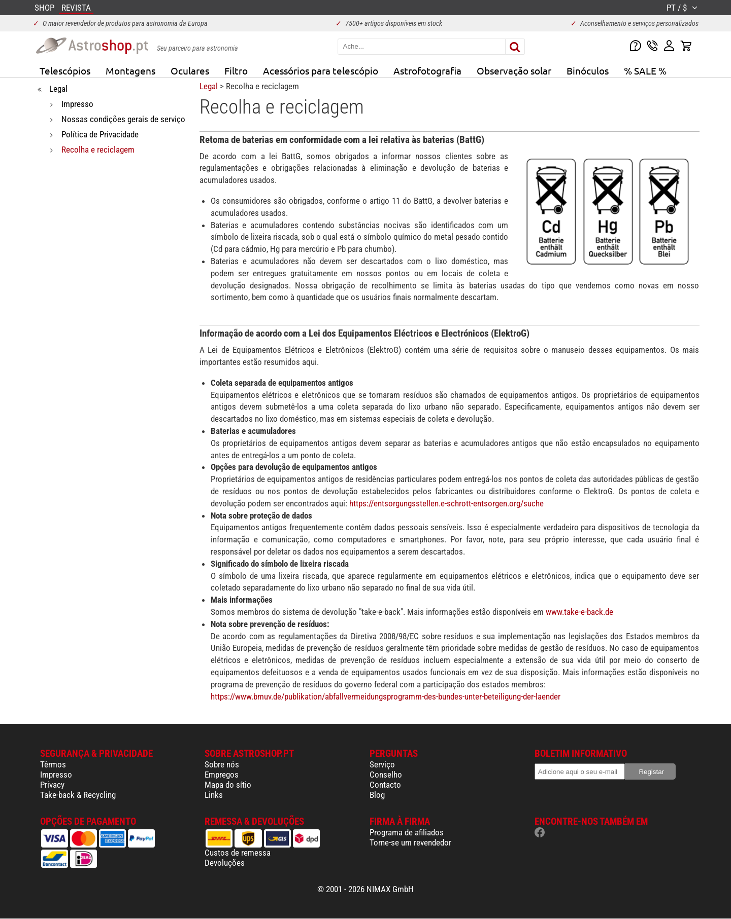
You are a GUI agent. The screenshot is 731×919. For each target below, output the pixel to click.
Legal (209, 86)
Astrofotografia (427, 70)
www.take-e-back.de (579, 612)
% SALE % (645, 70)
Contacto (385, 785)
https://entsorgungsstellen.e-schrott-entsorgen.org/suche (446, 503)
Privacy (52, 785)
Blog (377, 795)
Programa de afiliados (407, 832)
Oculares (190, 70)
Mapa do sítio (228, 785)
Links (214, 795)
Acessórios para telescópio (320, 70)
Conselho (386, 774)
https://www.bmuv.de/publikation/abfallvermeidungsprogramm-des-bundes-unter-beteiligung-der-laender (385, 696)
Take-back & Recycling (78, 795)
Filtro (236, 70)
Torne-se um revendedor (410, 842)
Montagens (130, 70)
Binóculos (588, 70)
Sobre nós (222, 764)
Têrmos (53, 764)
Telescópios (65, 70)
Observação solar (514, 70)
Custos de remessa (238, 853)
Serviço (382, 764)
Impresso (56, 774)
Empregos (222, 774)
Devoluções (225, 863)
